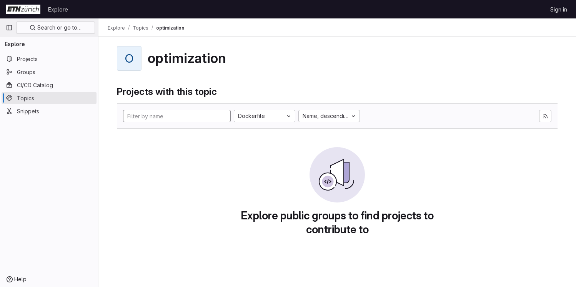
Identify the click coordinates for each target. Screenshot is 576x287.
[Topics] (49, 98)
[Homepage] (23, 9)
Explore (58, 9)
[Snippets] (49, 111)
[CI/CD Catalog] (49, 85)
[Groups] (49, 72)
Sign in (558, 9)
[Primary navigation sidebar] (9, 28)
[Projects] (49, 59)
